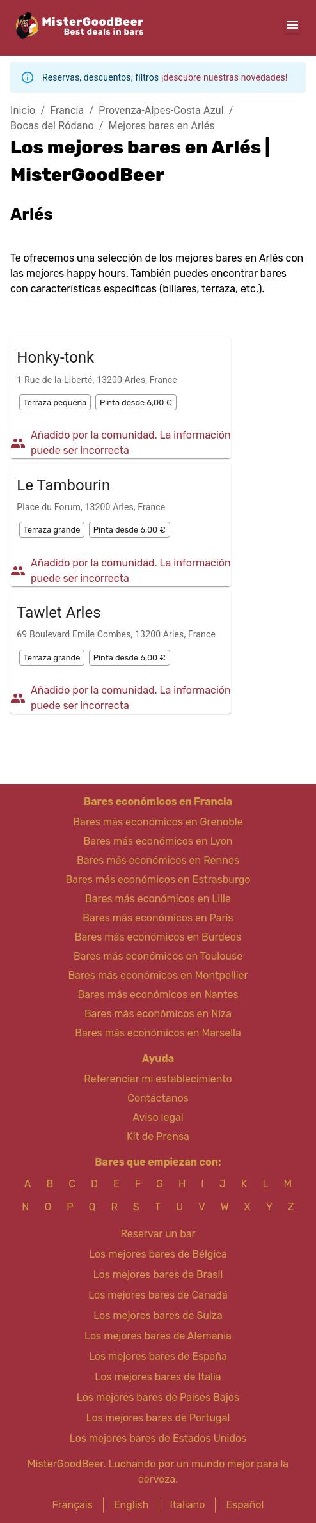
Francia (67, 110)
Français (72, 1505)
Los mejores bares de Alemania (158, 1336)
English (131, 1505)
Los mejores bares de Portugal (158, 1418)
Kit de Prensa (158, 1136)
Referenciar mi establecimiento (158, 1079)
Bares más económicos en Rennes (158, 860)
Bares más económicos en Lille (158, 899)
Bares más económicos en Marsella (158, 1033)
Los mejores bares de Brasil (158, 1275)
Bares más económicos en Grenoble (157, 822)
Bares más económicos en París (158, 918)
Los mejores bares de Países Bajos (158, 1397)
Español (245, 1505)
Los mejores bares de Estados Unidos (158, 1438)
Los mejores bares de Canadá (158, 1295)
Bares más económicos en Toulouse (158, 956)
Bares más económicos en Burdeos (158, 937)
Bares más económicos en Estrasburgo (157, 879)
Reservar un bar (157, 1234)
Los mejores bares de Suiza (158, 1315)
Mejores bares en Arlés (162, 126)
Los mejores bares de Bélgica (158, 1254)
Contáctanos (157, 1098)
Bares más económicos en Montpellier (158, 975)
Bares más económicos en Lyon (157, 841)
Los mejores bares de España (158, 1356)
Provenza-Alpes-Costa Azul (161, 110)
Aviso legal (157, 1117)
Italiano (187, 1505)
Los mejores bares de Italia (158, 1377)
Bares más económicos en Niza (158, 1014)
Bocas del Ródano (52, 126)
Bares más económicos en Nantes (157, 994)
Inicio (22, 110)
